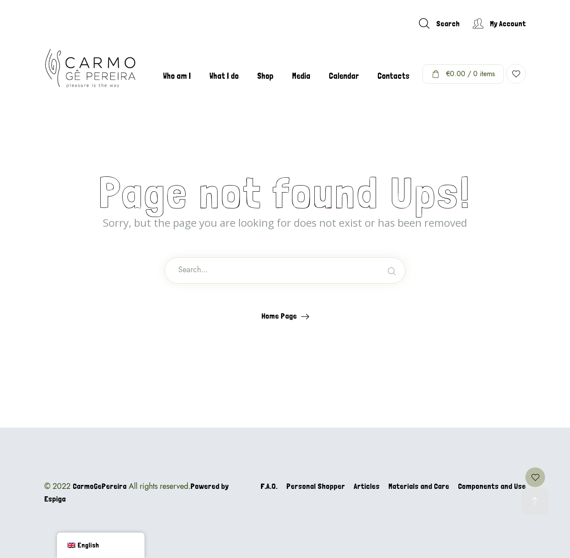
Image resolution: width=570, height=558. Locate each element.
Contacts (393, 76)
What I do (224, 76)
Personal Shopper (315, 486)
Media (301, 76)
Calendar (344, 76)
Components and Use (492, 486)
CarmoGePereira (100, 486)
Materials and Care (418, 486)
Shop (265, 76)
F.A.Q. (269, 486)
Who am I (177, 76)
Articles (367, 486)
